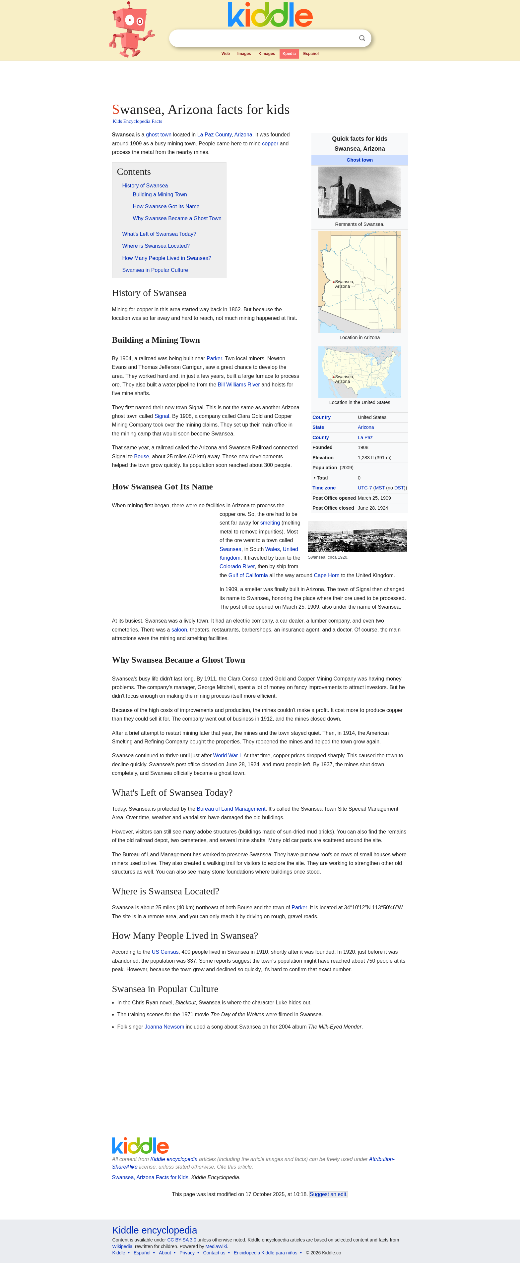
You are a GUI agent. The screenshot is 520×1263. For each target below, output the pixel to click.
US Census (165, 952)
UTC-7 (365, 487)
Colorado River (237, 566)
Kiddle (118, 1252)
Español (311, 53)
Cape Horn (327, 575)
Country (321, 417)
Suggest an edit (328, 1194)
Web (226, 53)
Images (244, 53)
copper (270, 143)
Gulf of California (248, 575)
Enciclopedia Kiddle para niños (265, 1252)
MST (380, 487)
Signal (162, 416)
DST (399, 487)
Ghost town (360, 160)
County (320, 437)
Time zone (324, 487)
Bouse (141, 456)
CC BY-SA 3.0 (181, 1239)
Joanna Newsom (164, 1027)
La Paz (365, 437)
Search (362, 38)
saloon (179, 629)
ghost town (158, 134)
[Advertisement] (259, 79)
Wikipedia (122, 1246)
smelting (270, 523)
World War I (227, 755)
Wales (272, 549)
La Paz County (214, 134)
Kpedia (289, 53)
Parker (214, 358)
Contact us (214, 1252)
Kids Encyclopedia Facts (137, 121)
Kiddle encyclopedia (173, 1159)
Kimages (266, 53)
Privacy (187, 1252)
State (318, 427)
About (165, 1252)
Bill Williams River (239, 384)
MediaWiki (216, 1246)
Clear (348, 38)
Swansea (230, 549)
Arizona (366, 427)
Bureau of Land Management (231, 809)
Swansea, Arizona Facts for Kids (150, 1177)
